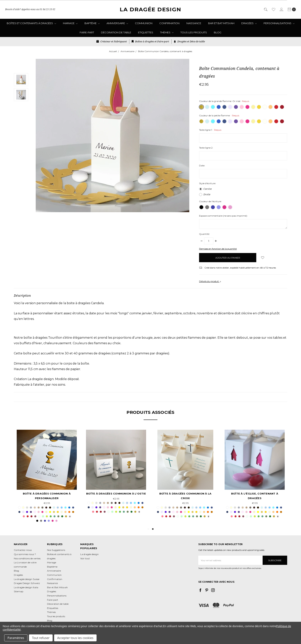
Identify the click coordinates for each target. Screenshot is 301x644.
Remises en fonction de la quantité (218, 248)
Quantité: (204, 233)
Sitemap (18, 591)
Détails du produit (210, 281)
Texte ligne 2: (206, 147)
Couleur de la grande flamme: (224, 101)
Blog (217, 32)
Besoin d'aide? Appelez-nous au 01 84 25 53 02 (30, 9)
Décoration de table (116, 32)
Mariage (70, 23)
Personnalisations (279, 23)
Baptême (92, 23)
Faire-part (87, 32)
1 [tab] (148, 529)
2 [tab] (153, 529)
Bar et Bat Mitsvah (221, 23)
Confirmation (169, 23)
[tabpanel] (254, 474)
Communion (143, 23)
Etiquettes (145, 32)
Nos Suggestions (56, 550)
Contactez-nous (23, 550)
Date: (202, 165)
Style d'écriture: (207, 183)
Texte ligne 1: (210, 129)
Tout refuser (41, 638)
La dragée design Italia (26, 587)
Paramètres (15, 638)
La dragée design (89, 554)
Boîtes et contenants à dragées (31, 23)
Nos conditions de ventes (27, 558)
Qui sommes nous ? (25, 554)
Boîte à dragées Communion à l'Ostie (116, 493)
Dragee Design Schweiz (27, 583)
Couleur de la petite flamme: (219, 115)
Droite (206, 194)
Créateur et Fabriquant (111, 41)
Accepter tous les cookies (75, 638)
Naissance (193, 23)
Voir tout (85, 558)
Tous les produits (193, 32)
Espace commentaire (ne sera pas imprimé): (223, 215)
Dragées (249, 23)
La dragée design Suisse (26, 579)
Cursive (207, 189)
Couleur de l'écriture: (210, 201)
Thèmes (167, 32)
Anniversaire (117, 23)
